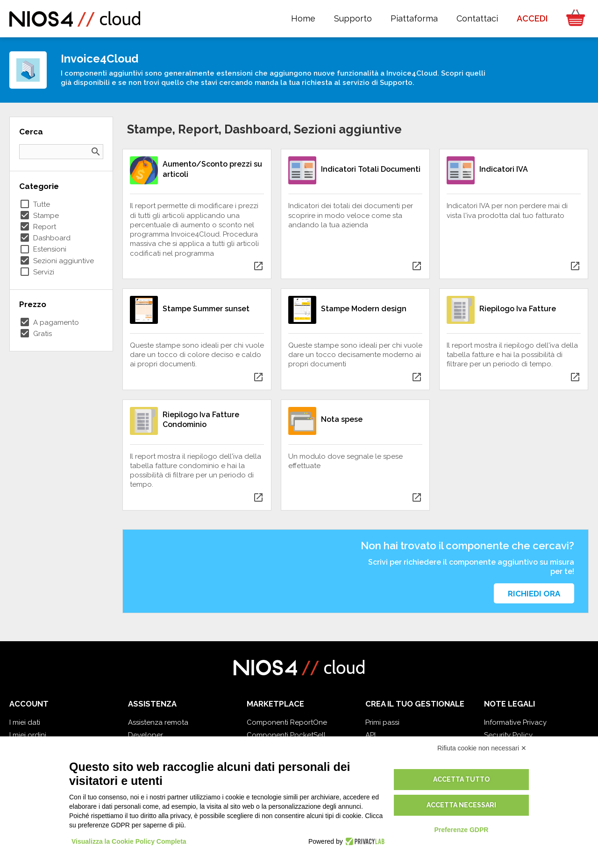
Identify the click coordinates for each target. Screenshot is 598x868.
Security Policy (508, 735)
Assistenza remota (158, 722)
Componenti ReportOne (287, 722)
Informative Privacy (515, 722)
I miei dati (24, 722)
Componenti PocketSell (286, 735)
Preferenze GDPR (461, 829)
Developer (145, 735)
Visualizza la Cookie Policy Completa (128, 841)
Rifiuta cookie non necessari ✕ (482, 748)
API (370, 735)
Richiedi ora (534, 593)
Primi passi (382, 722)
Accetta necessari (461, 805)
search (95, 151)
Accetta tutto (461, 779)
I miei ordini (27, 735)
